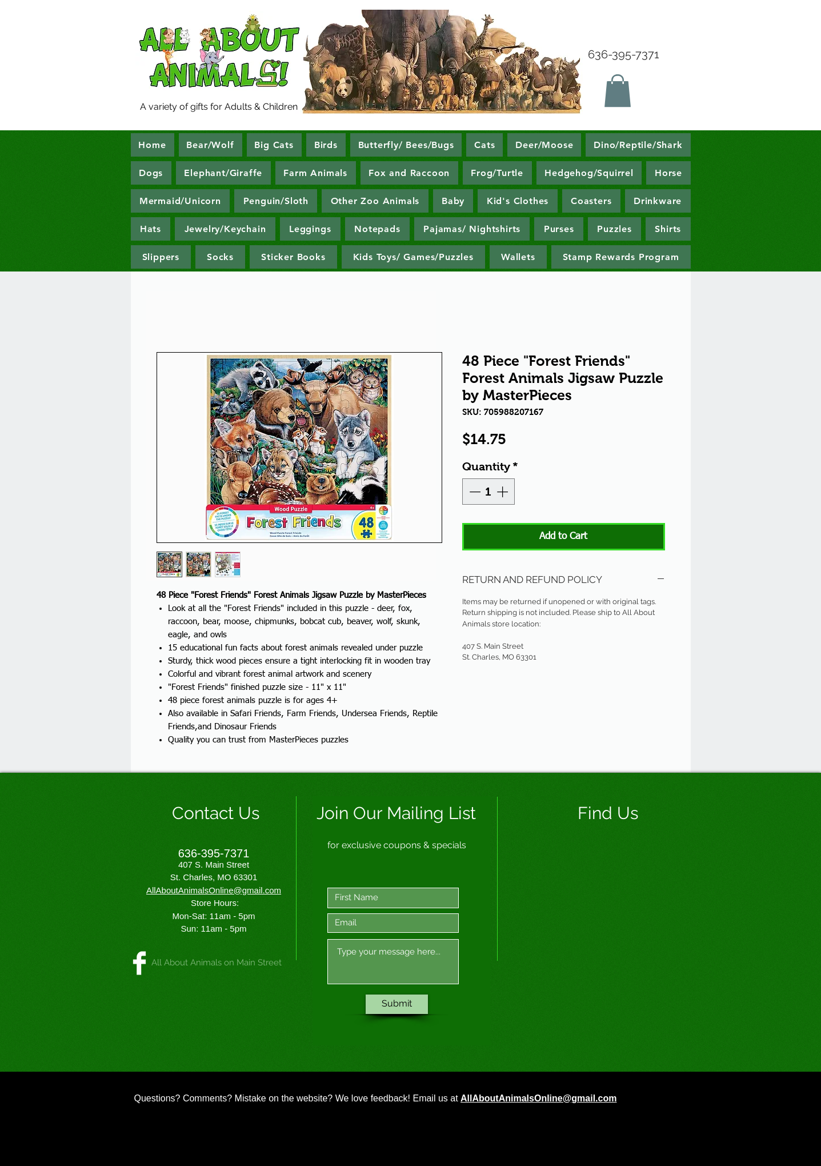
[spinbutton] (488, 491)
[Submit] (397, 1004)
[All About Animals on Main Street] (139, 963)
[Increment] (503, 491)
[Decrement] (473, 491)
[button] (617, 90)
